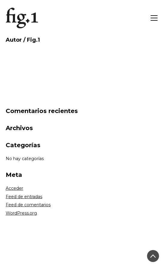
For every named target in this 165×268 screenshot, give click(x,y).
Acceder (14, 188)
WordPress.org (21, 213)
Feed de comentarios (28, 204)
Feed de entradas (24, 196)
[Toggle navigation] (154, 17)
